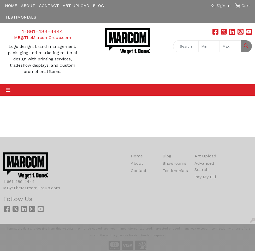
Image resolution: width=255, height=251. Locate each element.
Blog (167, 155)
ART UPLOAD (76, 5)
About (137, 163)
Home (137, 155)
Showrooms (174, 163)
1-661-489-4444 (42, 31)
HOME (11, 5)
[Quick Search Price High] (230, 46)
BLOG (98, 5)
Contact (138, 170)
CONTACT (49, 5)
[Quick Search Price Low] (209, 46)
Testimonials (175, 170)
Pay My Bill (205, 176)
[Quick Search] (185, 46)
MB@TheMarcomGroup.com (42, 37)
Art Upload (205, 155)
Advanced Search (204, 166)
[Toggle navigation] (8, 90)
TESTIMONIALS (20, 17)
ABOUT (28, 5)
